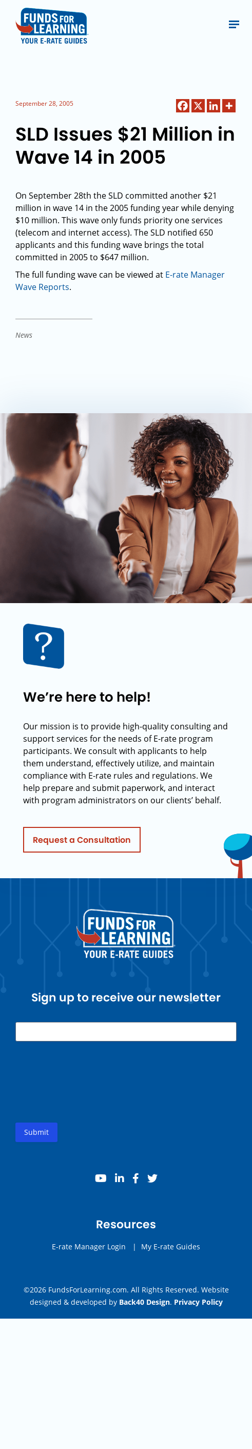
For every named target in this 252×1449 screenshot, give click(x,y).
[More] (229, 105)
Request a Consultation (82, 841)
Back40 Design (144, 1302)
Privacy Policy (198, 1302)
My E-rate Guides (170, 1248)
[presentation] (93, 1092)
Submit (36, 1134)
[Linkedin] (213, 105)
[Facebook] (182, 105)
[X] (198, 105)
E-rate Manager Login (89, 1248)
